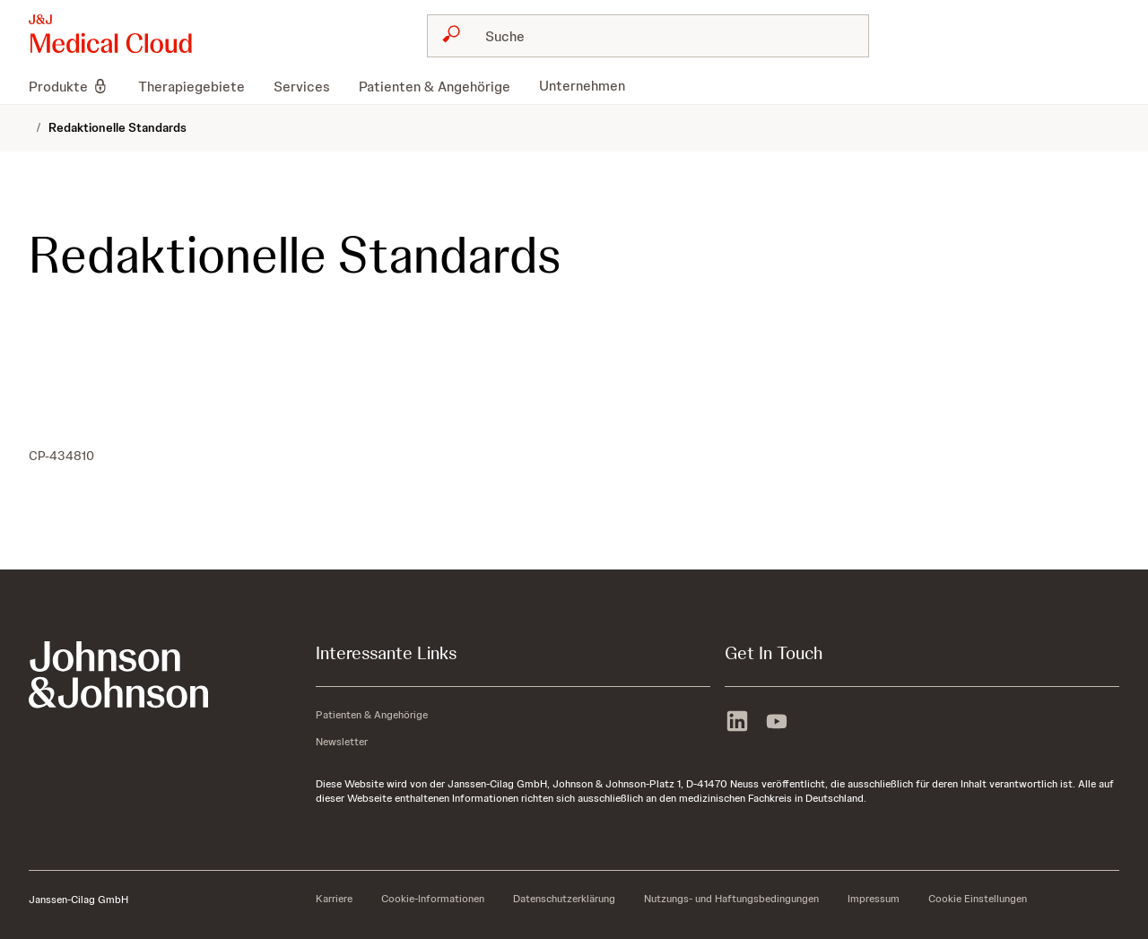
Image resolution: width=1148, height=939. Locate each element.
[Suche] (659, 36)
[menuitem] (76, 86)
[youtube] (776, 723)
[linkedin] (737, 723)
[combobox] (648, 35)
